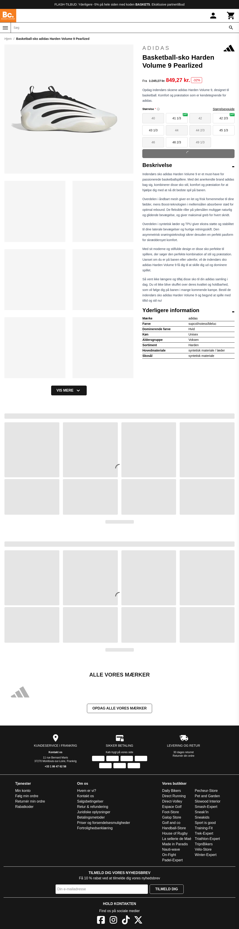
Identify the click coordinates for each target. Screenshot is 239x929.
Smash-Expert (206, 807)
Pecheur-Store (206, 791)
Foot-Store (170, 812)
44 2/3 (200, 130)
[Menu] (5, 27)
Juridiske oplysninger (93, 812)
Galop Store (171, 817)
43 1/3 (153, 130)
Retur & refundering (92, 807)
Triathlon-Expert (207, 839)
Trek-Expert (204, 833)
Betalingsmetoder (91, 817)
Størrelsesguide (224, 109)
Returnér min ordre (30, 801)
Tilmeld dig (166, 889)
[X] (138, 920)
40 (153, 118)
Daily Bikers (171, 791)
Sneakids (202, 817)
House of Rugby (175, 833)
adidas (188, 48)
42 (200, 118)
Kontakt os (55, 752)
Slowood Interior (208, 801)
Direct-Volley (172, 801)
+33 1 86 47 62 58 (55, 766)
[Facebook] (100, 920)
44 (177, 130)
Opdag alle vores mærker (119, 708)
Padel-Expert (172, 860)
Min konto (22, 791)
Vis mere (68, 390)
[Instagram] (113, 920)
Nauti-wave (171, 849)
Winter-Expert (206, 855)
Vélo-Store (203, 849)
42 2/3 (227, 116)
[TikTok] (125, 920)
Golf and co (171, 823)
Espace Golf (171, 807)
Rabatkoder (24, 807)
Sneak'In (202, 812)
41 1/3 (179, 116)
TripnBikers (204, 844)
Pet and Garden (207, 796)
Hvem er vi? (86, 791)
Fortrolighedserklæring (95, 828)
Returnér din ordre (183, 755)
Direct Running (174, 796)
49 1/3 (200, 142)
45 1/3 (223, 130)
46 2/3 (176, 142)
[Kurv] (231, 15)
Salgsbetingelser (90, 801)
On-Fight (169, 855)
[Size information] (158, 109)
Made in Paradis (175, 844)
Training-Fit (204, 828)
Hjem (8, 39)
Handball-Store (174, 828)
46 (153, 142)
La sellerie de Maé (176, 839)
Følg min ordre (26, 796)
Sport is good (205, 823)
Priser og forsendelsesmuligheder (103, 823)
